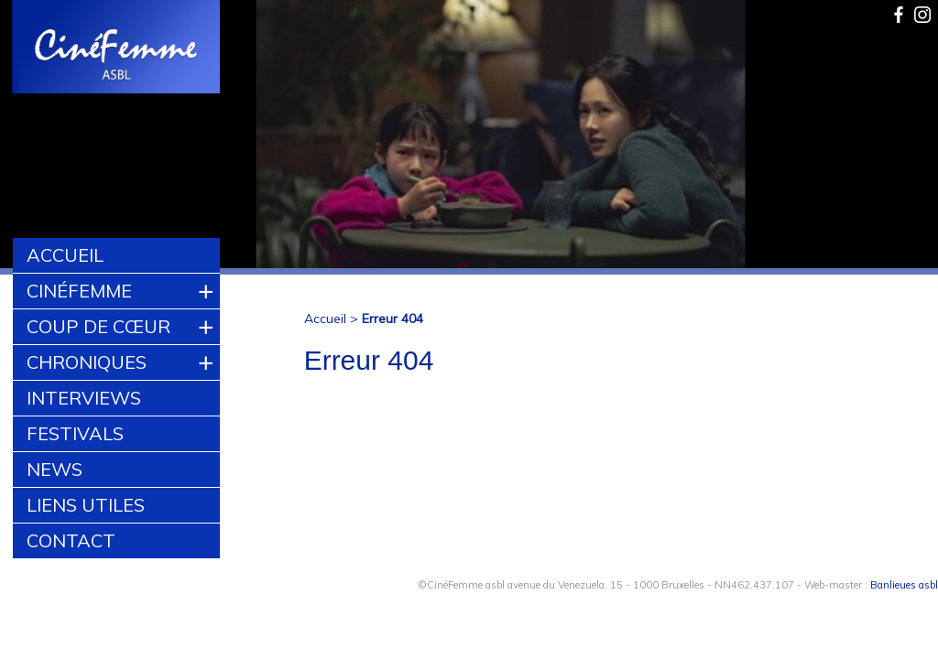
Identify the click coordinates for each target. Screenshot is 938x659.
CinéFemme (79, 290)
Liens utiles (86, 504)
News (54, 469)
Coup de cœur (98, 326)
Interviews (84, 397)
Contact (71, 540)
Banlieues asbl (904, 584)
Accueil (65, 254)
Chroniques (87, 362)
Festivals (75, 433)
